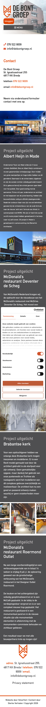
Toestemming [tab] (8, 316)
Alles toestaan (23, 383)
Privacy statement (23, 683)
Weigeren (23, 395)
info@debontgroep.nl (19, 48)
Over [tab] (38, 316)
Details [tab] (23, 316)
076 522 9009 (14, 44)
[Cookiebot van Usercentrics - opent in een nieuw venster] (33, 310)
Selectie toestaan (23, 389)
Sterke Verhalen (15, 703)
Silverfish (22, 700)
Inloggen (9, 21)
